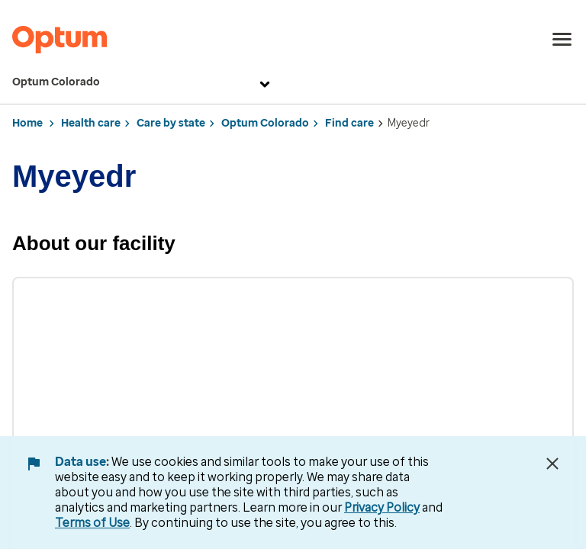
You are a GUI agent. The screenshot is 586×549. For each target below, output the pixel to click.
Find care (349, 123)
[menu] (562, 39)
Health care (91, 123)
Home (27, 123)
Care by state (171, 123)
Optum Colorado (143, 82)
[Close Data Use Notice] (552, 463)
